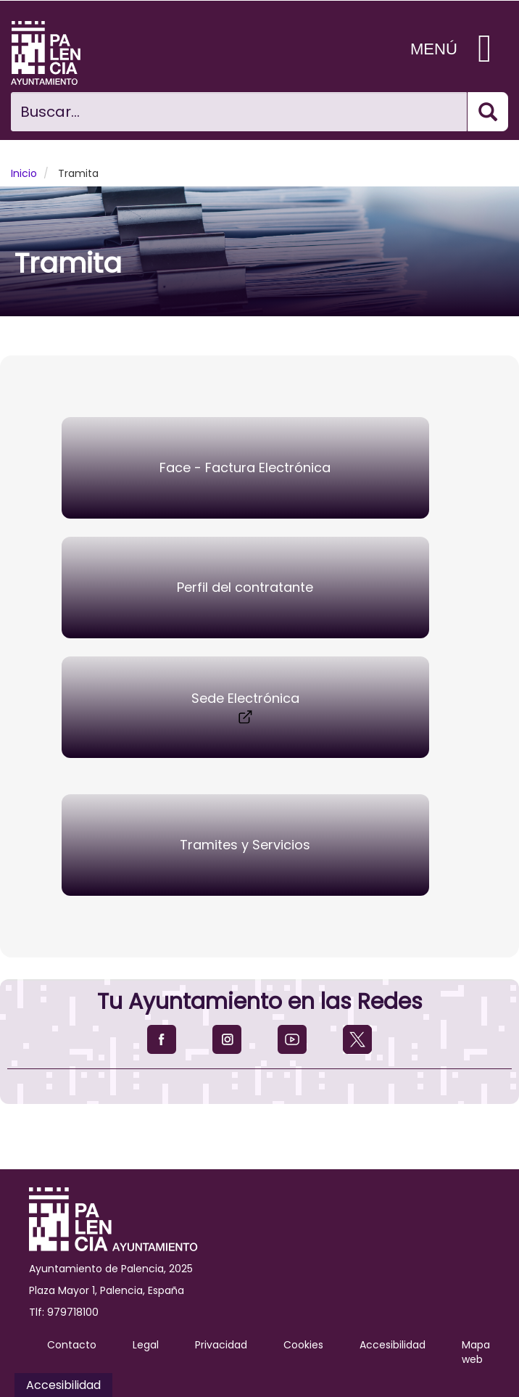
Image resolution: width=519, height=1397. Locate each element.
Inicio (24, 173)
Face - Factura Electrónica (245, 467)
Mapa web (476, 1352)
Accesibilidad (392, 1345)
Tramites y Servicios (245, 845)
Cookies (303, 1345)
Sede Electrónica (245, 707)
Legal (146, 1345)
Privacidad (221, 1345)
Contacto (71, 1345)
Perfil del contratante (245, 587)
